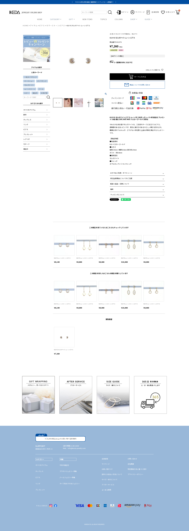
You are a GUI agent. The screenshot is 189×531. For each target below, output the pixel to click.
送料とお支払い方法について (112, 474)
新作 (25, 115)
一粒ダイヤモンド (30, 77)
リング (25, 124)
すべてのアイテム (29, 110)
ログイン (125, 12)
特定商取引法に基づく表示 (137, 469)
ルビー (26, 93)
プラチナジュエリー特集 (68, 471)
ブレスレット (28, 134)
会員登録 (155, 12)
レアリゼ (26, 139)
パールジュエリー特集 (67, 477)
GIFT (71, 19)
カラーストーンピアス (56, 25)
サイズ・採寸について (109, 479)
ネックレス (27, 119)
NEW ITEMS (87, 19)
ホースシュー (29, 81)
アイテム (33, 25)
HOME (39, 19)
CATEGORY (55, 19)
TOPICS (103, 19)
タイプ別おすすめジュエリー (70, 483)
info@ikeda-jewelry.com (77, 448)
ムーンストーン (29, 89)
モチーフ (26, 144)
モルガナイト (29, 85)
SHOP (132, 19)
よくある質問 (106, 490)
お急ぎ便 (44, 93)
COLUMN (118, 19)
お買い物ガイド (107, 469)
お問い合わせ (132, 459)
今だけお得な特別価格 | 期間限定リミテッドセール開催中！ (94, 2)
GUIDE (147, 19)
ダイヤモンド (42, 81)
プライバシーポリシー (135, 474)
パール (41, 89)
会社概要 (131, 464)
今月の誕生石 (64, 465)
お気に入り (170, 12)
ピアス (42, 25)
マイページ (140, 12)
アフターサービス (108, 485)
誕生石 (35, 93)
